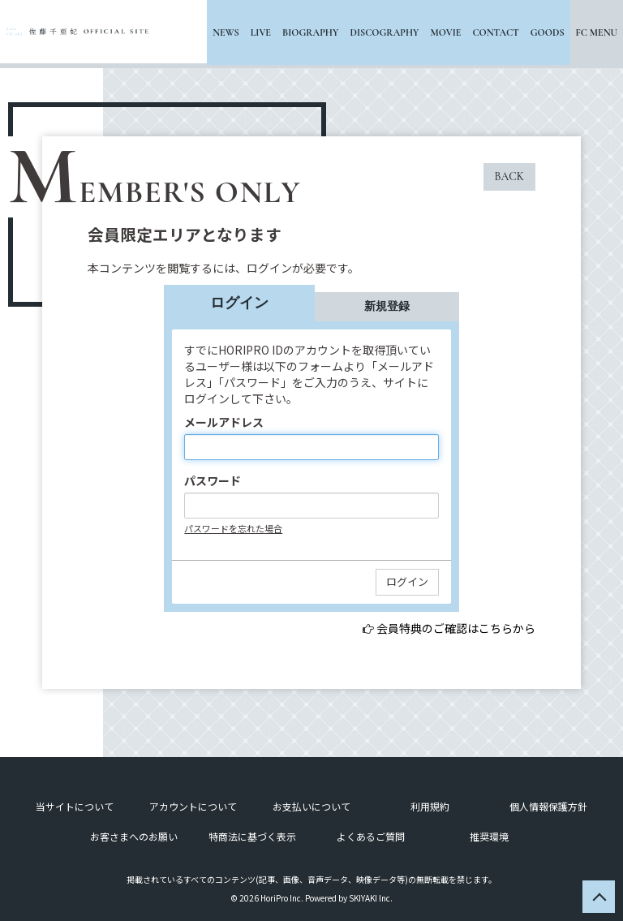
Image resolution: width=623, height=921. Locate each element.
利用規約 (429, 806)
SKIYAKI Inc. (371, 898)
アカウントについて (193, 806)
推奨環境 (489, 836)
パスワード (212, 480)
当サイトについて (75, 806)
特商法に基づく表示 (252, 836)
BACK (509, 176)
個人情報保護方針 (548, 806)
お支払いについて (311, 806)
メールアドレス (224, 422)
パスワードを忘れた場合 (233, 528)
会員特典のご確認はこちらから (455, 628)
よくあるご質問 (371, 836)
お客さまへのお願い (134, 836)
